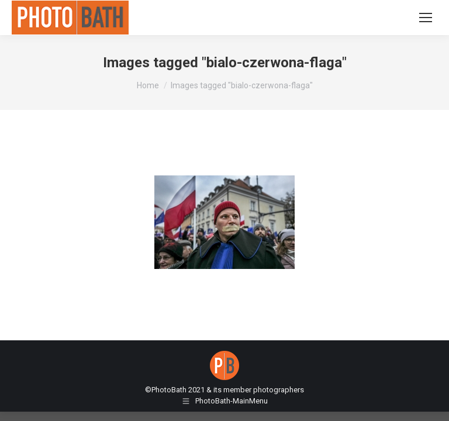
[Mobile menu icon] (425, 17)
